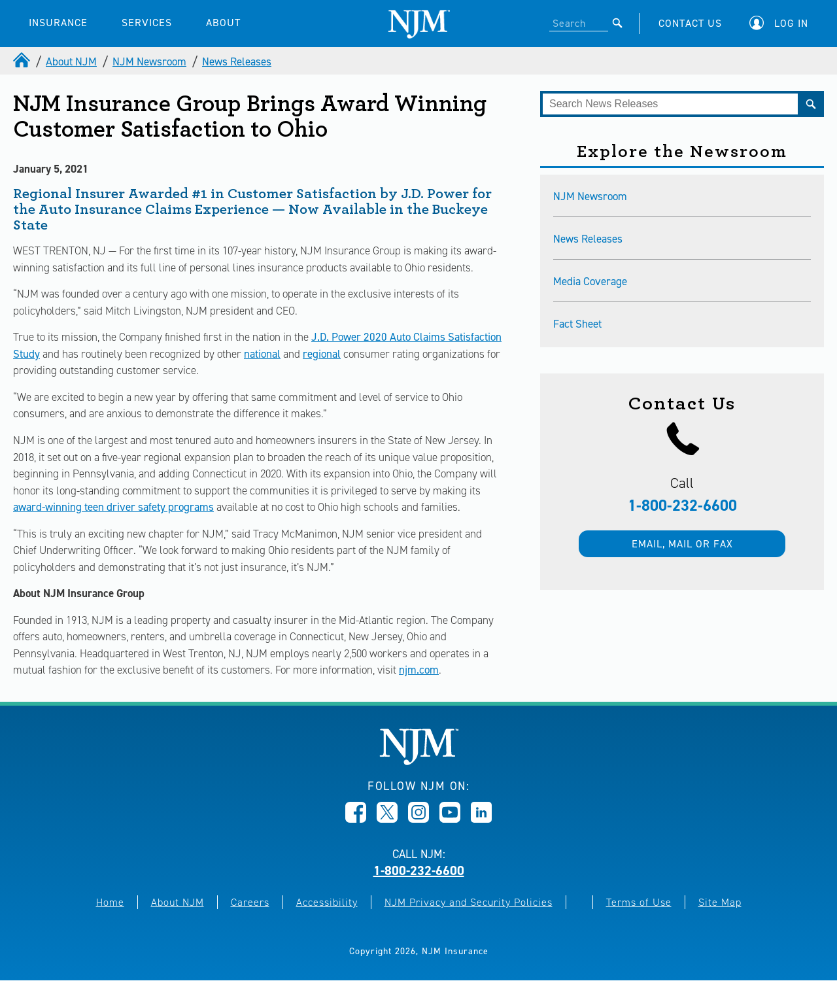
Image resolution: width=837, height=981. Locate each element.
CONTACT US (690, 23)
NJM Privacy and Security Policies (468, 902)
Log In (791, 23)
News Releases (236, 61)
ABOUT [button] (223, 22)
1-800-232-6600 (682, 505)
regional (322, 354)
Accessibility (327, 902)
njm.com (419, 670)
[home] (23, 61)
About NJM (71, 61)
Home (110, 902)
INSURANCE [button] (58, 22)
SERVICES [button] (147, 22)
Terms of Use (639, 902)
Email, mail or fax (682, 544)
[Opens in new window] (355, 819)
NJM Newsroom (149, 61)
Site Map (720, 902)
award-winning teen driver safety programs (113, 507)
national (262, 354)
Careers (250, 902)
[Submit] (617, 23)
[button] (782, 23)
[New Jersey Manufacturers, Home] (418, 761)
